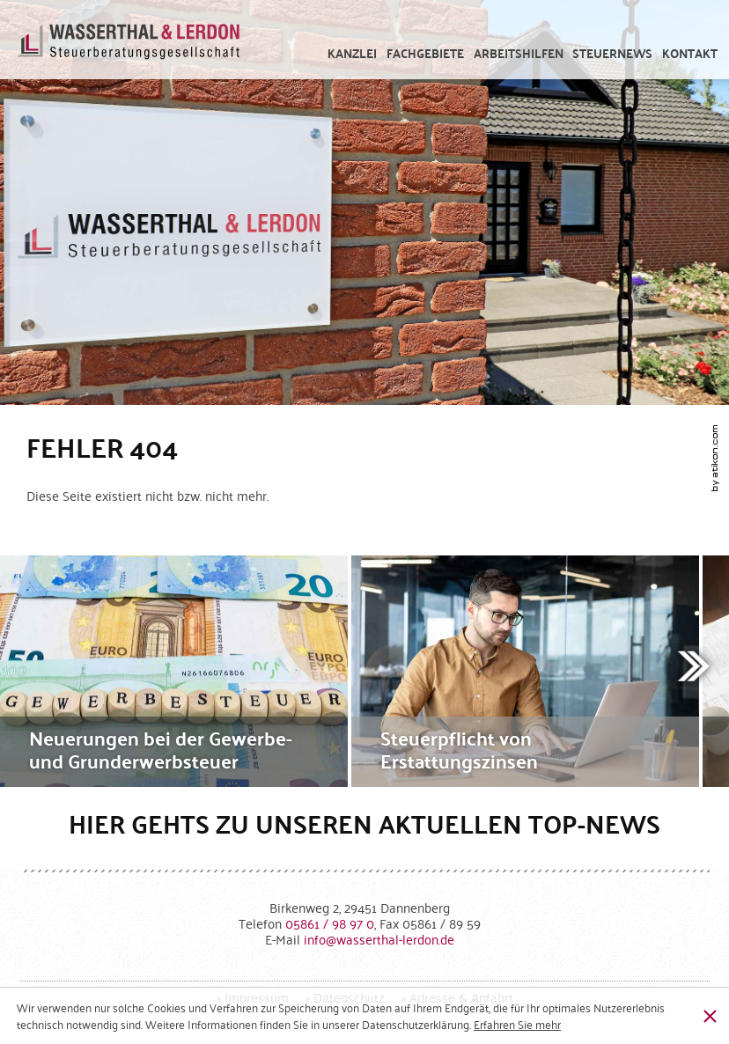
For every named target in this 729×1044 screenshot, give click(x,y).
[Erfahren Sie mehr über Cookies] (517, 1024)
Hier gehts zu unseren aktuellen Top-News (364, 823)
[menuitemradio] (690, 53)
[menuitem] (352, 53)
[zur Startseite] (129, 48)
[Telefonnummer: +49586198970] (329, 923)
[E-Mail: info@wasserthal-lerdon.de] (379, 939)
